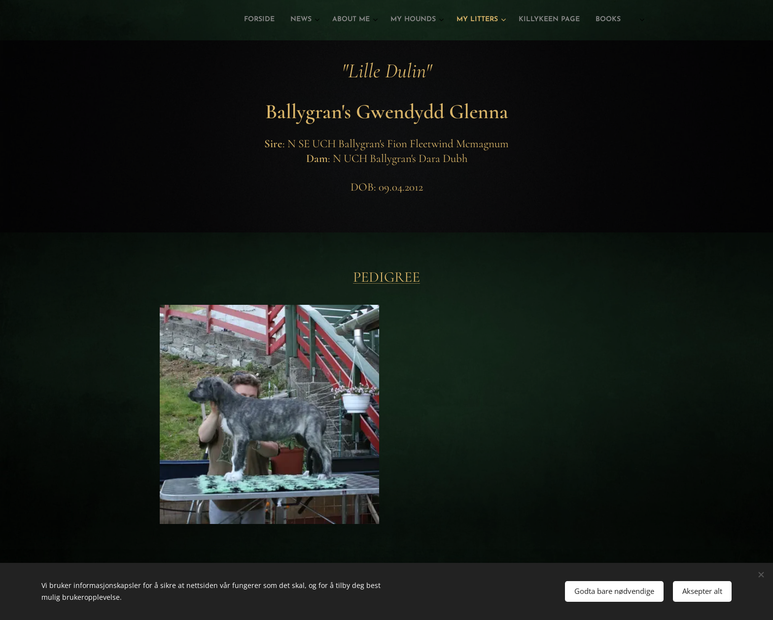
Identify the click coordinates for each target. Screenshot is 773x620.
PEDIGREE (386, 277)
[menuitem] (520, 20)
